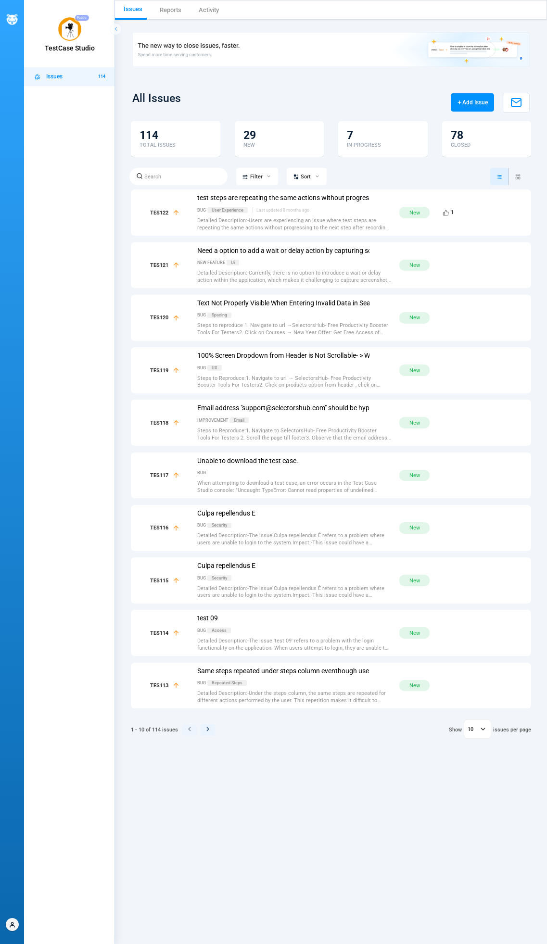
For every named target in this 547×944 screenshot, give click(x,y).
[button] (12, 924)
